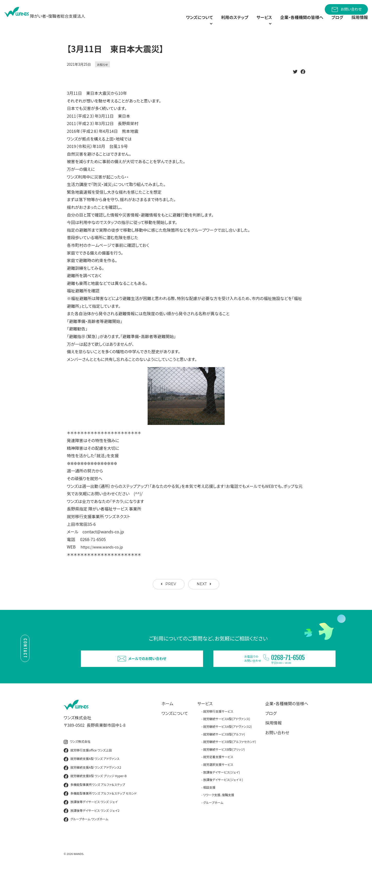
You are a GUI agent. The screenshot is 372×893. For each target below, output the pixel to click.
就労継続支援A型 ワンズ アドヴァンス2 (92, 788)
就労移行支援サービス (218, 732)
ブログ (334, 23)
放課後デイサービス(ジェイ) (221, 793)
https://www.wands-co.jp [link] (105, 559)
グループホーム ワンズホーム (86, 840)
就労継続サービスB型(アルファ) (224, 755)
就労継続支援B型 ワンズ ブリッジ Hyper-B (95, 797)
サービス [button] (250, 23)
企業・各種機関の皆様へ (295, 23)
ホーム (167, 724)
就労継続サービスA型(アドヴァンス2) (227, 747)
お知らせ (102, 76)
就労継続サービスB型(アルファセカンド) (229, 762)
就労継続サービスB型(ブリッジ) (224, 770)
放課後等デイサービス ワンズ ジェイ (91, 823)
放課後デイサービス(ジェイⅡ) (223, 800)
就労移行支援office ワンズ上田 (88, 771)
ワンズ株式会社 (77, 762)
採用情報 (358, 23)
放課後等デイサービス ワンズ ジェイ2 (91, 831)
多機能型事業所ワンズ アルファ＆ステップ (94, 805)
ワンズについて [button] (175, 23)
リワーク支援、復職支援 (218, 816)
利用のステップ (218, 23)
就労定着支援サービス (218, 778)
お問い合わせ (346, 9)
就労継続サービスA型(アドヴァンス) (226, 740)
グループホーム (213, 823)
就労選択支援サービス (218, 785)
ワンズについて (174, 734)
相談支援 (209, 808)
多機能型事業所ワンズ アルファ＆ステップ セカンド (100, 814)
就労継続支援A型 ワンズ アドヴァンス (91, 780)
